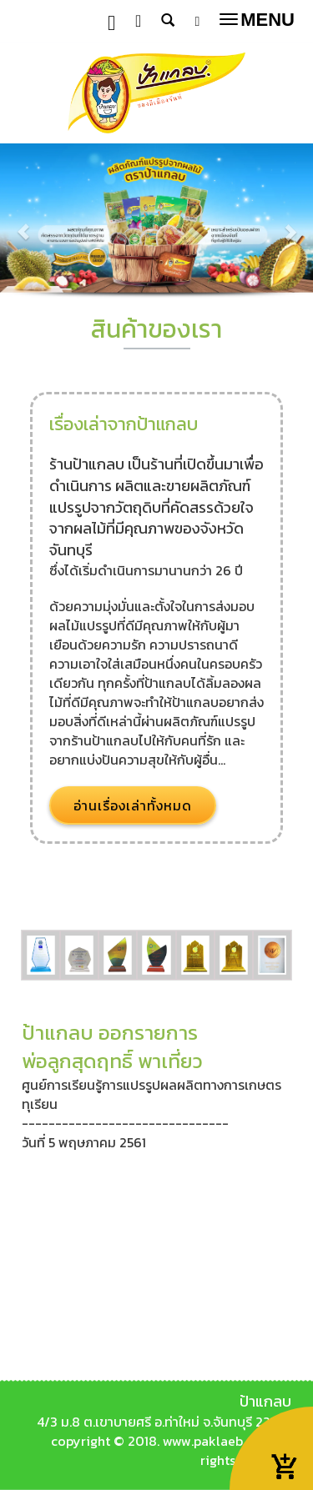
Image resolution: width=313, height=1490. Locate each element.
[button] (23, 223)
